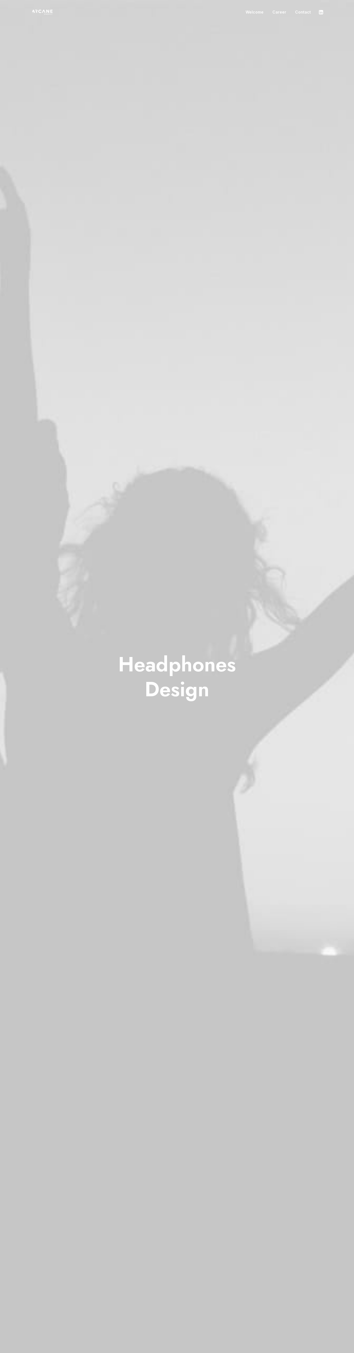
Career (279, 12)
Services (148, 1305)
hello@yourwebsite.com (294, 1298)
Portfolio (148, 1312)
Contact (303, 12)
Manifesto (149, 1298)
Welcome (255, 12)
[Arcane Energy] (41, 12)
